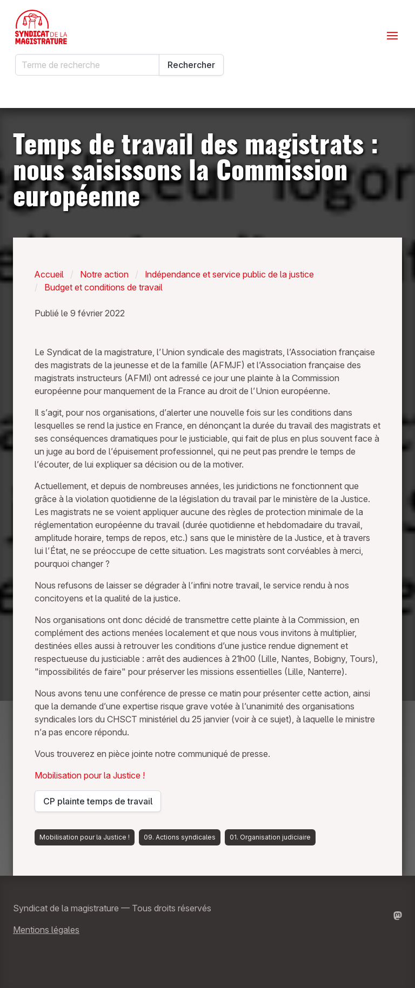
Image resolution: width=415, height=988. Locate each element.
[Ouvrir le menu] (392, 35)
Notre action (104, 274)
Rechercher (191, 64)
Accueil (49, 274)
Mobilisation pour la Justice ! (90, 775)
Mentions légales (46, 929)
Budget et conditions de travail (103, 287)
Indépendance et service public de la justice (229, 274)
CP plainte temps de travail (97, 804)
